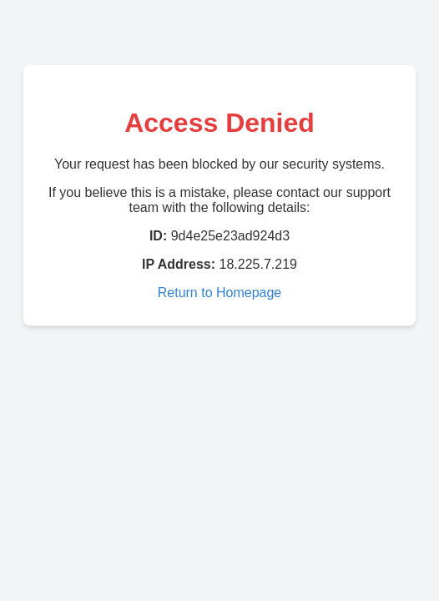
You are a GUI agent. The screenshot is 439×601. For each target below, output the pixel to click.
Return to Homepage (220, 292)
